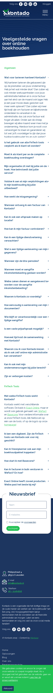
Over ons (6, 661)
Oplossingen (8, 654)
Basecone (12, 414)
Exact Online (32, 407)
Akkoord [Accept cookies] (8, 688)
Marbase (34, 638)
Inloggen (47, 4)
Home (5, 650)
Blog (4, 657)
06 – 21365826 (15, 591)
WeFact (42, 411)
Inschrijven (13, 528)
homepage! (10, 424)
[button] (45, 12)
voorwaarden (30, 522)
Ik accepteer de (22, 522)
